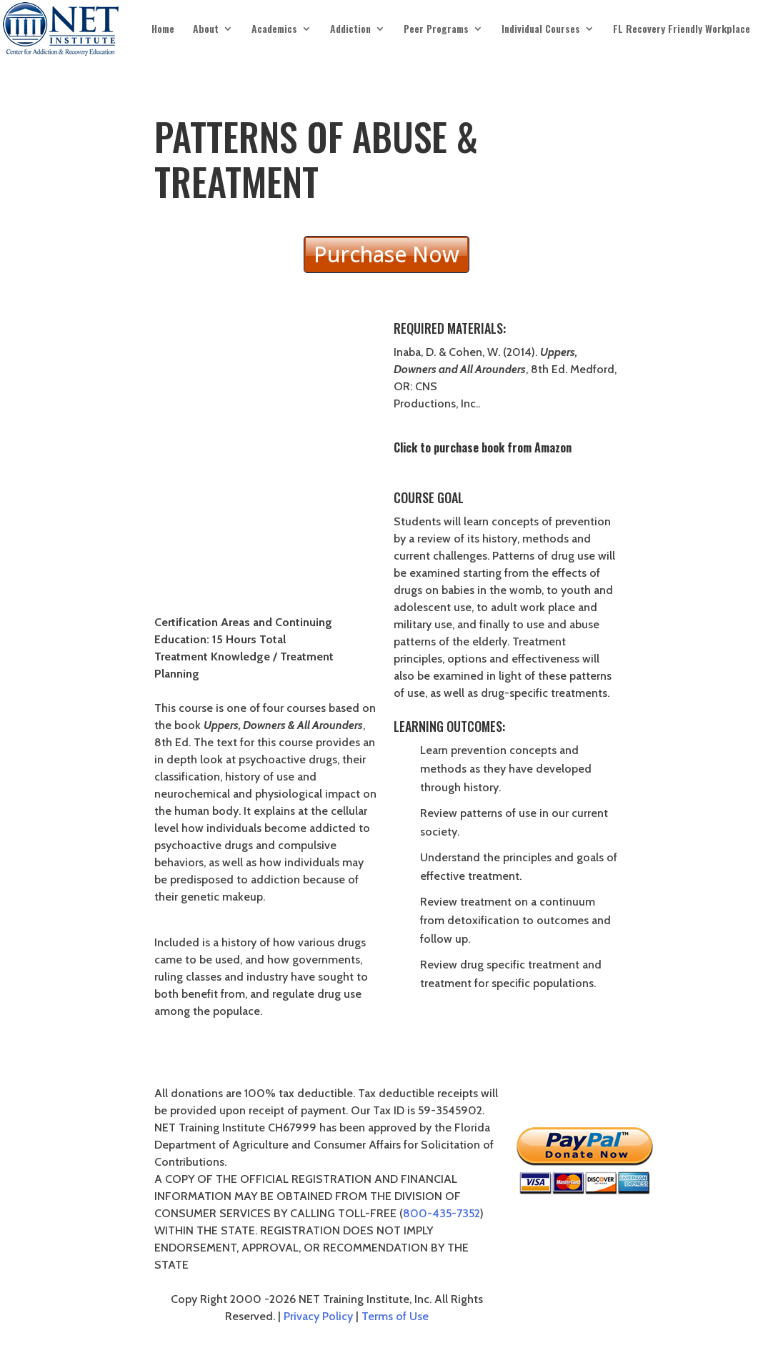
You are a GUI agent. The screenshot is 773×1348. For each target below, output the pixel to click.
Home (162, 30)
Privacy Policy (318, 1316)
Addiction (350, 30)
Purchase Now (386, 254)
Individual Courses (541, 30)
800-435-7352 (441, 1213)
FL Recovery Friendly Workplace (681, 30)
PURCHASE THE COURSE (506, 1036)
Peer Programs (436, 30)
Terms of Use (395, 1316)
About (206, 30)
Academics (274, 30)
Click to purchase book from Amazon (483, 447)
